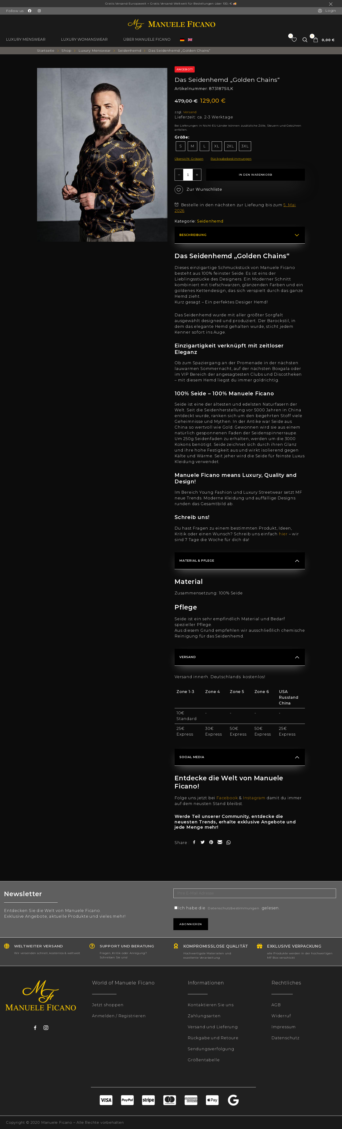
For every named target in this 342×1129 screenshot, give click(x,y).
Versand (190, 112)
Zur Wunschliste (198, 189)
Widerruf (281, 1016)
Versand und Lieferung (213, 1027)
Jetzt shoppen (107, 1005)
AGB (276, 1005)
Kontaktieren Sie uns (211, 1005)
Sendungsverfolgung (211, 1049)
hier (283, 534)
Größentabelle (204, 1060)
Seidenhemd (129, 50)
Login (326, 11)
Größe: (182, 137)
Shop (66, 50)
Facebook (227, 798)
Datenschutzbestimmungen (239, 908)
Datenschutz (285, 1038)
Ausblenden (332, 4)
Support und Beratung (129, 946)
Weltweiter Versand (41, 946)
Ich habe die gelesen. (232, 908)
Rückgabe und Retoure (213, 1038)
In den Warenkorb (255, 174)
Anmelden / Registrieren (119, 1016)
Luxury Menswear (94, 50)
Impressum (283, 1027)
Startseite (46, 50)
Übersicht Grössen (189, 159)
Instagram (254, 798)
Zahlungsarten (204, 1016)
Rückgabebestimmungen (231, 159)
